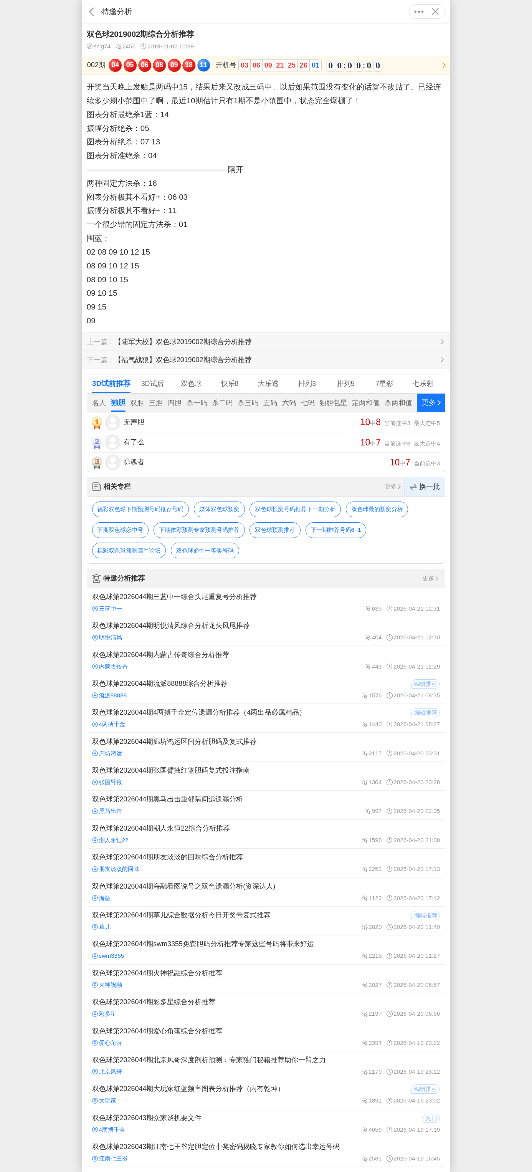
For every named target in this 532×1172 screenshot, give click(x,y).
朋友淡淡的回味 (115, 869)
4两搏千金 (108, 724)
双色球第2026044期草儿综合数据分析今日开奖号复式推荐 (266, 921)
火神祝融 (107, 985)
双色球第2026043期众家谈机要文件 (266, 1123)
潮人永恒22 (110, 840)
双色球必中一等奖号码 (205, 550)
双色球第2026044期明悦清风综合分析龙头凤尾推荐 (266, 631)
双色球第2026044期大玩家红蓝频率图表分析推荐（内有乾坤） (266, 1094)
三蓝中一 (107, 608)
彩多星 (104, 1013)
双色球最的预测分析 (377, 509)
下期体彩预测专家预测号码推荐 (199, 529)
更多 (419, 11)
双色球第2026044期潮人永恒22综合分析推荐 (266, 834)
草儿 (101, 927)
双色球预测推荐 (275, 529)
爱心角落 (107, 1043)
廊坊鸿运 (107, 753)
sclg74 (99, 46)
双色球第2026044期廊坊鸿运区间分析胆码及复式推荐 (266, 747)
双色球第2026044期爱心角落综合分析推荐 (266, 1036)
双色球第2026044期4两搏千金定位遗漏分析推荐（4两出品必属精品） (266, 718)
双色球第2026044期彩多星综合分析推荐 (266, 1007)
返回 (91, 11)
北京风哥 (107, 1071)
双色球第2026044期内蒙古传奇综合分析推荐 (266, 660)
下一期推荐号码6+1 (336, 529)
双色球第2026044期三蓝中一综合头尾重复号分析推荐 (266, 602)
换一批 (425, 486)
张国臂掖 (107, 782)
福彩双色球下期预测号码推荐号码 (140, 509)
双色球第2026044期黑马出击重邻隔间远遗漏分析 (266, 805)
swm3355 (108, 955)
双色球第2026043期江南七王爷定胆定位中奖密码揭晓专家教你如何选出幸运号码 (266, 1152)
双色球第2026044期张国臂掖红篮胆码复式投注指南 (266, 776)
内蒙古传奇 (110, 666)
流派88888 (109, 695)
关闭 (435, 11)
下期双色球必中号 (120, 529)
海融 (101, 898)
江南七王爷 (110, 1158)
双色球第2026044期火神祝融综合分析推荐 (266, 979)
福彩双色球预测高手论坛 (128, 550)
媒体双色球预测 (219, 509)
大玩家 (104, 1100)
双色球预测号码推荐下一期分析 (295, 509)
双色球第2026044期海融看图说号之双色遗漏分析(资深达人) (266, 891)
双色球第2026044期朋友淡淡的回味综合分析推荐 (266, 863)
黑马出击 (107, 811)
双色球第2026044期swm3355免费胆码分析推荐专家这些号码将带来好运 (266, 949)
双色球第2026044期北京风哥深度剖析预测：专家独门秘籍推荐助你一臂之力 (266, 1065)
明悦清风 (107, 637)
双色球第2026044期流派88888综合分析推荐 (266, 689)
